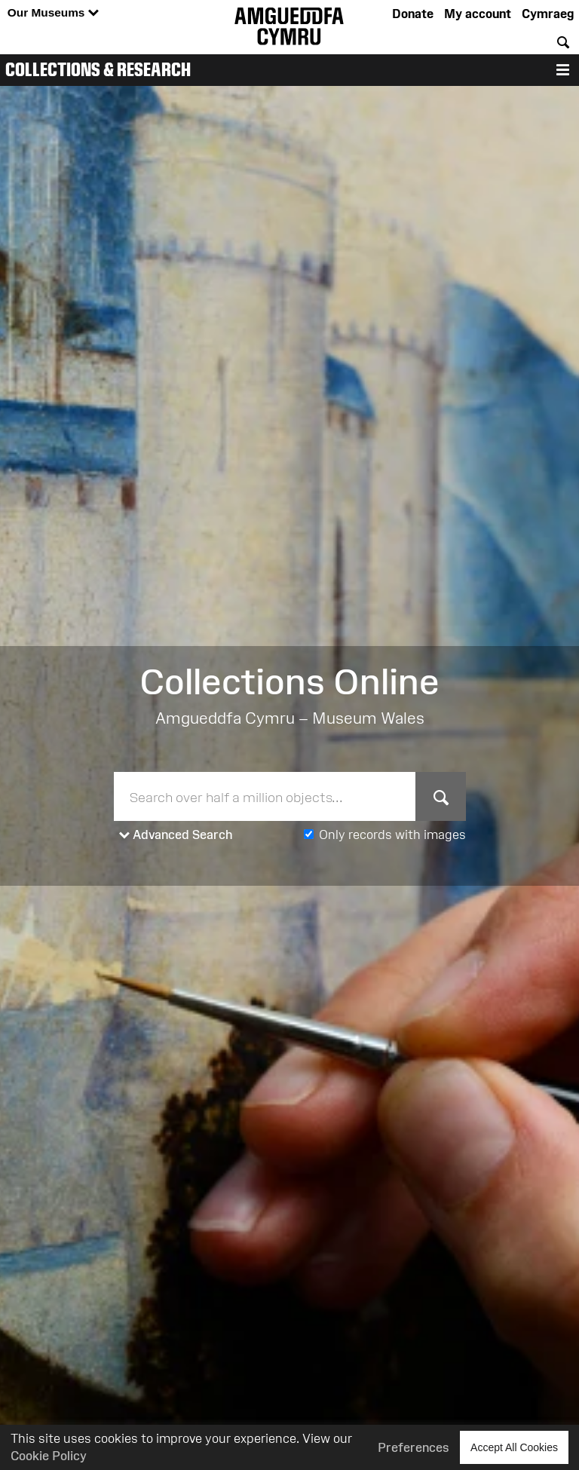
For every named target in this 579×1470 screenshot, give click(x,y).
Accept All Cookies (514, 1447)
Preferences (413, 1447)
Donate (412, 13)
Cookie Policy (49, 1455)
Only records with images (392, 834)
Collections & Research (98, 69)
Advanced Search (176, 835)
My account (477, 13)
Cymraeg (548, 13)
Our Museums (53, 13)
